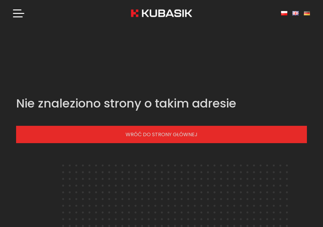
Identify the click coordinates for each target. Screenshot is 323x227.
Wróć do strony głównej (161, 134)
